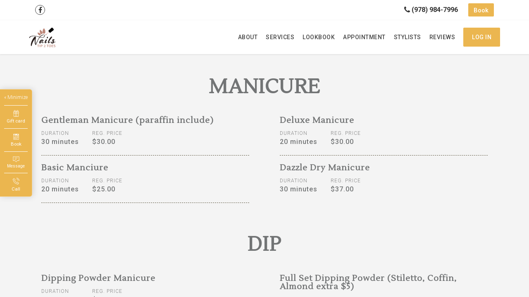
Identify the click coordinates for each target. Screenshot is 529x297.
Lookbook (319, 37)
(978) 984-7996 (431, 10)
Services (280, 37)
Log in (481, 37)
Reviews (442, 37)
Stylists (407, 37)
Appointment (364, 37)
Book (481, 10)
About (248, 37)
